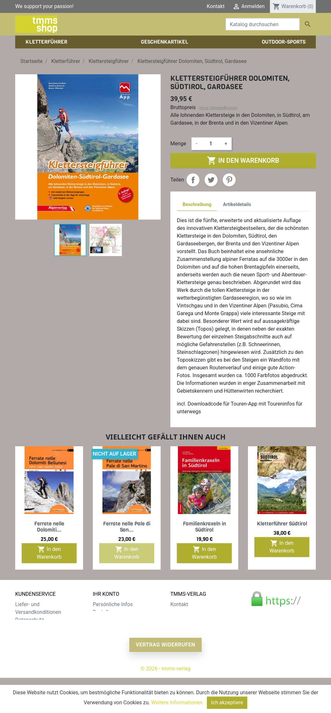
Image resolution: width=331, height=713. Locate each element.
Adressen (103, 628)
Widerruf (25, 635)
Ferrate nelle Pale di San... (126, 526)
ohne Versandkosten (218, 107)
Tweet (211, 179)
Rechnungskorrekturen (118, 620)
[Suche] (263, 24)
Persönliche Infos (113, 604)
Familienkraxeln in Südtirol (204, 526)
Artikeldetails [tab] (237, 204)
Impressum (183, 620)
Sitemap (24, 651)
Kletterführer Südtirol (282, 523)
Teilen (193, 179)
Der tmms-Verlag (189, 612)
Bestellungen (108, 612)
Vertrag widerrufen (165, 680)
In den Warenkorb (243, 160)
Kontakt (216, 6)
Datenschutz (29, 620)
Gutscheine (106, 635)
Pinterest (229, 179)
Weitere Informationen (176, 702)
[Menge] (210, 144)
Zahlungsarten (31, 628)
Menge (178, 143)
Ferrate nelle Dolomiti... (49, 526)
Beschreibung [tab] (197, 204)
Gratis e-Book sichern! (40, 643)
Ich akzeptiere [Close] (227, 702)
